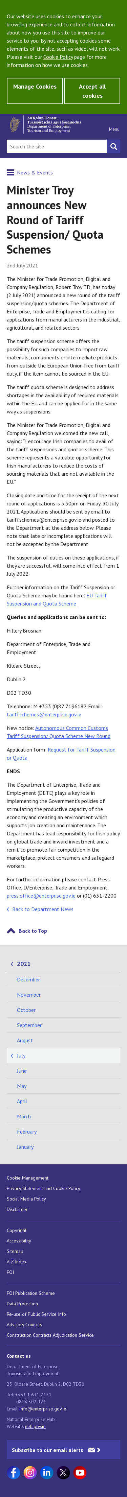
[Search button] (113, 146)
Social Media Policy (26, 1199)
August (25, 1040)
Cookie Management (27, 1178)
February (27, 1131)
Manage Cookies (35, 86)
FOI (10, 1272)
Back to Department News (42, 909)
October (26, 1009)
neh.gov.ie (35, 1426)
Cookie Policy (58, 56)
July (21, 1055)
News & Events (35, 172)
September (29, 1025)
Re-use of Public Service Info (36, 1314)
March (24, 1116)
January (25, 1146)
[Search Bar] (57, 146)
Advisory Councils (24, 1325)
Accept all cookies (92, 90)
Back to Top (33, 930)
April (22, 1101)
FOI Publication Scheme (31, 1293)
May (21, 1086)
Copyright (16, 1230)
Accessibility (19, 1241)
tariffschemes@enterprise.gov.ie (44, 714)
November (29, 994)
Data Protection (22, 1304)
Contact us (19, 1356)
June (22, 1070)
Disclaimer (17, 1209)
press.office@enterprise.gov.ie (41, 895)
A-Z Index (16, 1262)
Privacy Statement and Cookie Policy (43, 1188)
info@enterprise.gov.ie (43, 1409)
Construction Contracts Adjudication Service (50, 1335)
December (28, 979)
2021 (23, 964)
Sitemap (15, 1251)
